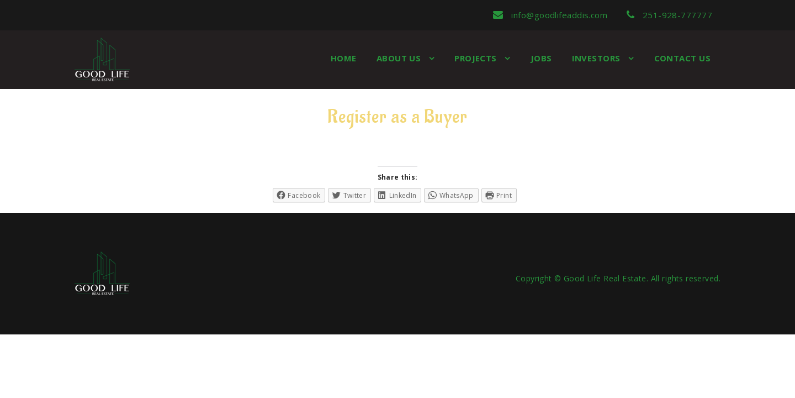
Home (344, 58)
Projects (476, 58)
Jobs (541, 58)
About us (400, 58)
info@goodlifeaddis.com (550, 14)
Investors (597, 58)
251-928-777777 (669, 14)
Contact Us (682, 58)
